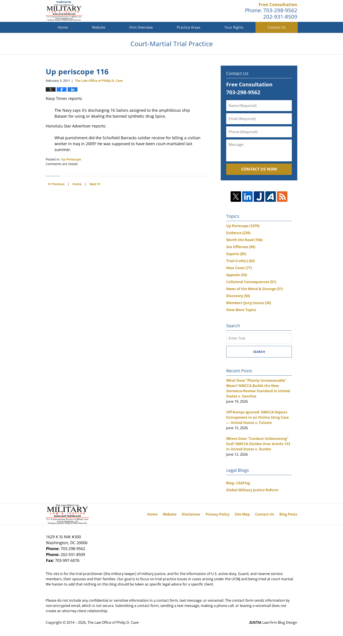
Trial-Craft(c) (240, 260)
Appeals (236, 274)
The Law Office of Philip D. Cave (113, 622)
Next (94, 183)
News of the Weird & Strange (254, 288)
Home (63, 27)
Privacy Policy (217, 514)
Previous (56, 183)
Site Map (242, 514)
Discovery (238, 295)
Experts (236, 253)
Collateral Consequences (251, 281)
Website (98, 27)
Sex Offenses (240, 246)
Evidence (238, 232)
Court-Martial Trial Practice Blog (64, 11)
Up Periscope (71, 159)
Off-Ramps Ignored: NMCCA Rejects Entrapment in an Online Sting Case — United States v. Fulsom (257, 417)
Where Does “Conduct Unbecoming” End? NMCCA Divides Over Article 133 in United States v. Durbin (258, 443)
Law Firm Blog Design (273, 622)
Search (259, 352)
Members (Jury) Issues (248, 302)
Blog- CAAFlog (238, 483)
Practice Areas (188, 27)
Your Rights (233, 27)
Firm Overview (141, 27)
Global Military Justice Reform (252, 490)
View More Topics (241, 309)
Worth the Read (244, 239)
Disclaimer (191, 514)
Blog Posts (288, 514)
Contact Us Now (259, 169)
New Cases (239, 267)
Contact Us (277, 27)
